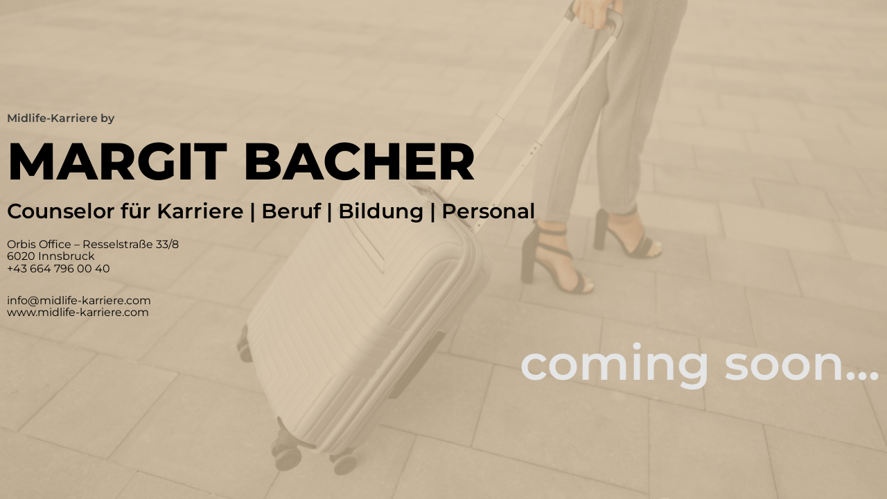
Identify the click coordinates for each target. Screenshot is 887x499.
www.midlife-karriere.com (78, 312)
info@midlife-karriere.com (79, 300)
